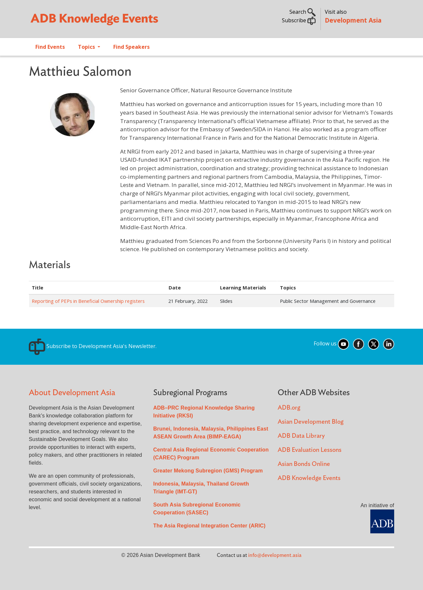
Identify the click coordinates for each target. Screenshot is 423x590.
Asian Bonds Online (304, 464)
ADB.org (289, 408)
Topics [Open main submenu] (87, 46)
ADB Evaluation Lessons (309, 450)
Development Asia (353, 20)
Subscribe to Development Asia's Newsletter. (92, 346)
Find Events (50, 46)
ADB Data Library (301, 436)
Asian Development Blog (310, 422)
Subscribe (299, 20)
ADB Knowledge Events (309, 478)
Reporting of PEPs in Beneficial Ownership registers (88, 301)
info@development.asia (275, 555)
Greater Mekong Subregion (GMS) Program (208, 470)
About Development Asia (72, 393)
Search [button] (302, 11)
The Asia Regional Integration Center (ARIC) (209, 525)
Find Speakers (131, 46)
